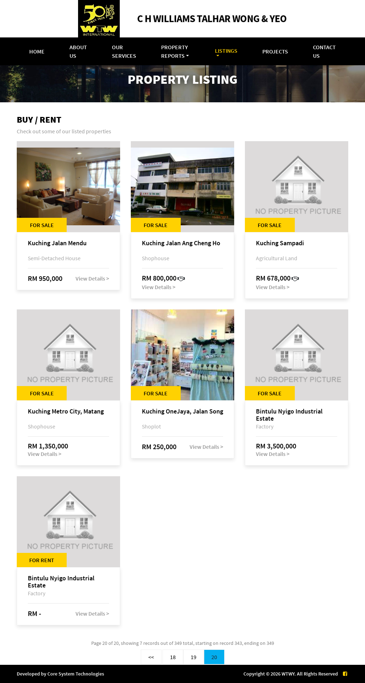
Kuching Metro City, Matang (66, 411)
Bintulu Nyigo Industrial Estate (289, 415)
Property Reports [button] (174, 51)
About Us (78, 51)
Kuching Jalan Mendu (57, 243)
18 (173, 657)
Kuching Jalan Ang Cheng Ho (181, 243)
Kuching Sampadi (280, 243)
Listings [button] (226, 50)
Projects (275, 51)
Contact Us (324, 51)
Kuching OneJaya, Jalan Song (182, 411)
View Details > (92, 278)
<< (151, 657)
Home (37, 51)
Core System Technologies (75, 674)
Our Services (124, 51)
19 (193, 657)
